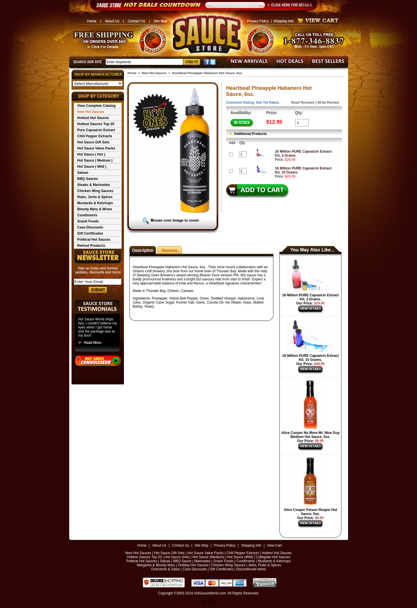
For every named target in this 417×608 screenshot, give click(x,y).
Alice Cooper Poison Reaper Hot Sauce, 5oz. (310, 512)
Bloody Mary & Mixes (94, 209)
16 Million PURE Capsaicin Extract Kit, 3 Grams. (310, 297)
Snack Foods (88, 221)
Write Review (328, 103)
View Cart (274, 545)
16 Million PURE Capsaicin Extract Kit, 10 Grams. (310, 358)
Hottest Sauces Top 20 (95, 124)
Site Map (201, 545)
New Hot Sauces (90, 112)
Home (132, 73)
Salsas (82, 173)
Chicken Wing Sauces (95, 191)
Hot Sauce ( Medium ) (95, 160)
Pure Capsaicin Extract (96, 130)
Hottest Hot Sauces (93, 118)
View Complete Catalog (96, 106)
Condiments (87, 215)
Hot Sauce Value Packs (96, 148)
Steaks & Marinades (93, 185)
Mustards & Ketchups (95, 203)
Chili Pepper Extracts (94, 136)
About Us (159, 545)
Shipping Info (251, 545)
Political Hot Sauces (94, 240)
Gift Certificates (90, 233)
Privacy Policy (225, 545)
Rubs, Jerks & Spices (95, 197)
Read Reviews (303, 103)
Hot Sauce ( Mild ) (92, 167)
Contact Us (180, 545)
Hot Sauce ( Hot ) (91, 154)
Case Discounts (90, 227)
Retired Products (91, 246)
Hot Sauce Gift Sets (93, 142)
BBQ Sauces (87, 179)
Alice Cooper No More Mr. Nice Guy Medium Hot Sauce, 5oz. (310, 435)
